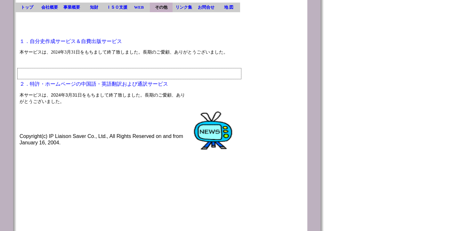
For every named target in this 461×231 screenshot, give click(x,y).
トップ (27, 7)
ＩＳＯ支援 (117, 7)
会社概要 (49, 7)
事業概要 (71, 7)
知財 (94, 7)
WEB (139, 7)
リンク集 (183, 7)
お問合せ (206, 7)
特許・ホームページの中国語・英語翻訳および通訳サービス (99, 84)
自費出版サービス (101, 41)
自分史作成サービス (53, 41)
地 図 (228, 7)
